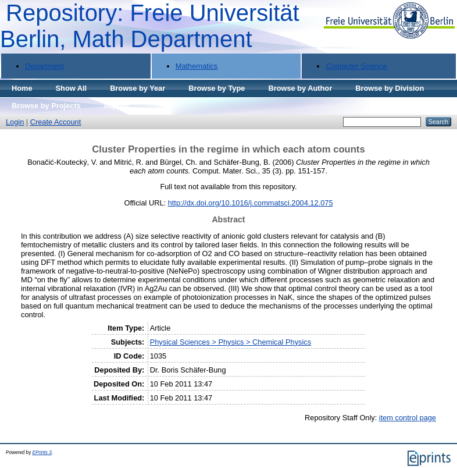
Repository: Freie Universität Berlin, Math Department (149, 26)
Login (15, 122)
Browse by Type (216, 88)
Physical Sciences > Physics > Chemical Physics (230, 342)
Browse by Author (300, 88)
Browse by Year (137, 88)
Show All (71, 88)
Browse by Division (389, 88)
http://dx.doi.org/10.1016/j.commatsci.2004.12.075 (250, 202)
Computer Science (356, 66)
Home (22, 88)
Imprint (116, 105)
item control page (407, 417)
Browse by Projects (46, 105)
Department (44, 66)
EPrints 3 (42, 452)
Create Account (55, 122)
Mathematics (197, 66)
